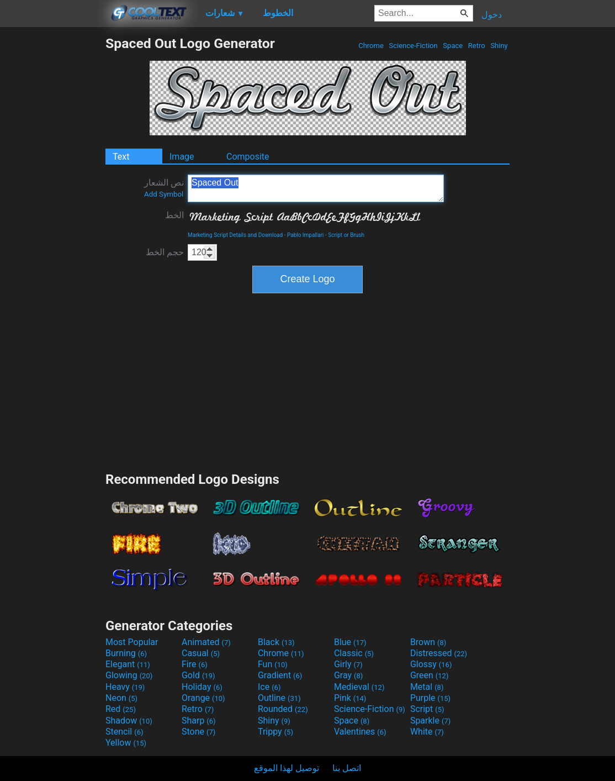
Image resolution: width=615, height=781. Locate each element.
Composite (247, 156)
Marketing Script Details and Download (235, 235)
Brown (428, 642)
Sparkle (430, 720)
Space (452, 45)
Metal (427, 687)
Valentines (360, 731)
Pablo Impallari (305, 235)
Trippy (275, 731)
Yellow (125, 742)
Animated (206, 642)
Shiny (499, 45)
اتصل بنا (346, 768)
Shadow (128, 720)
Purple (430, 698)
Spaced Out (316, 188)
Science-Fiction (413, 45)
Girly (348, 664)
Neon (121, 698)
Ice (269, 687)
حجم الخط (165, 252)
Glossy (431, 664)
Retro (476, 45)
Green (429, 675)
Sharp (199, 720)
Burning (126, 653)
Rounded (283, 709)
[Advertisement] (52, 201)
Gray (348, 675)
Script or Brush (346, 235)
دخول (491, 14)
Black (276, 642)
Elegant (127, 664)
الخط (174, 215)
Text (121, 156)
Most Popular (131, 642)
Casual (201, 653)
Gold (198, 675)
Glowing (128, 675)
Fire (195, 664)
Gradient (280, 675)
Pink (350, 698)
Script (427, 709)
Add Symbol (163, 194)
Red (120, 709)
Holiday (202, 687)
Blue (350, 642)
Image (181, 156)
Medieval (359, 687)
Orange (203, 698)
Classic (354, 653)
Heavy (125, 687)
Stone (198, 731)
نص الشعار (164, 187)
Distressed (438, 653)
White (427, 731)
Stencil (124, 731)
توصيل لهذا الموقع (286, 768)
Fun (273, 664)
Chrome (371, 45)
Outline (279, 698)
